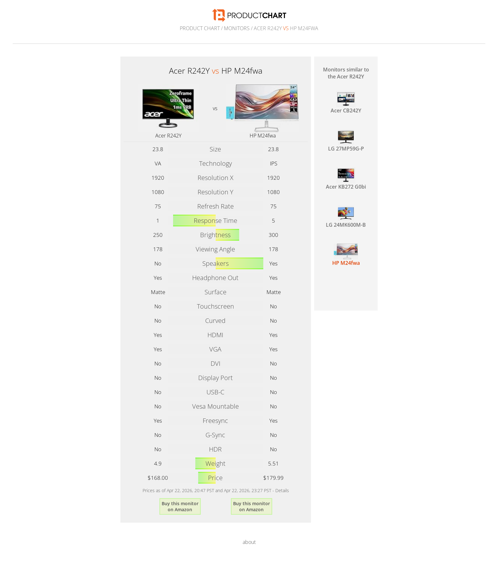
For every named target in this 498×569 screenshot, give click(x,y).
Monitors (237, 28)
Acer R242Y (168, 135)
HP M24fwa (263, 135)
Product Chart (200, 28)
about (249, 542)
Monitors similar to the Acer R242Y (346, 73)
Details (282, 490)
